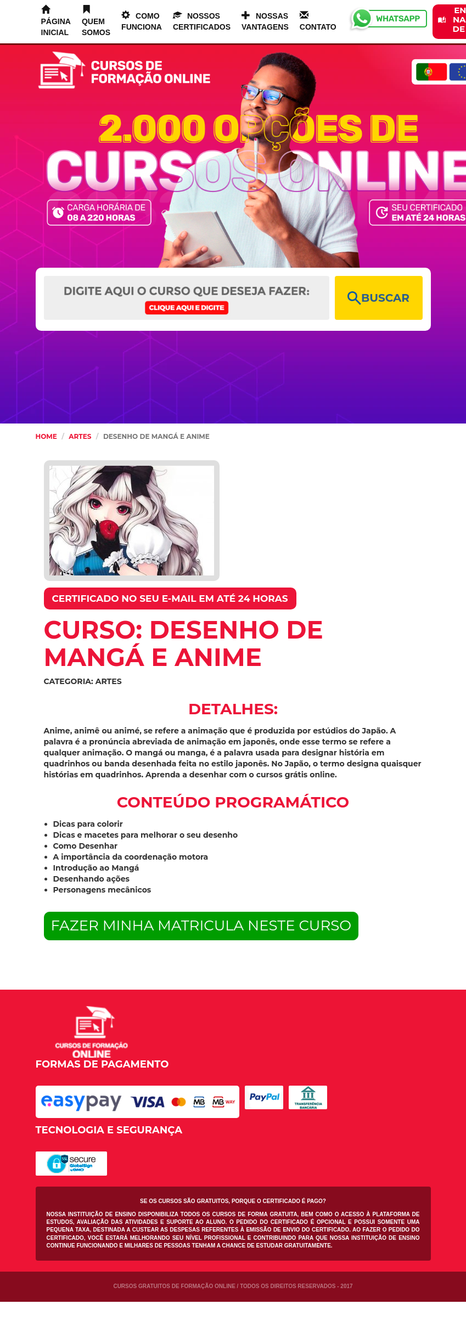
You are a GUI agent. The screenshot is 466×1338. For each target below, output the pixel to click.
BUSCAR (378, 298)
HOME (46, 436)
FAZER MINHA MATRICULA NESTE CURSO (201, 925)
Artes (80, 436)
